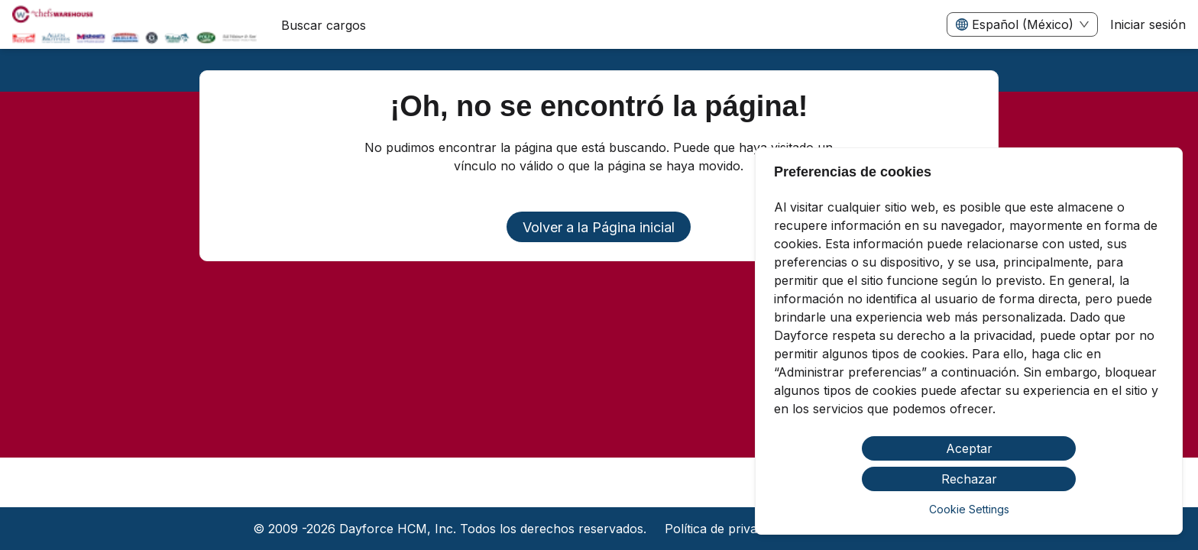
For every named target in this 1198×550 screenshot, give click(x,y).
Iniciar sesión (1148, 24)
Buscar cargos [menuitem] (323, 25)
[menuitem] (134, 25)
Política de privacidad (726, 528)
